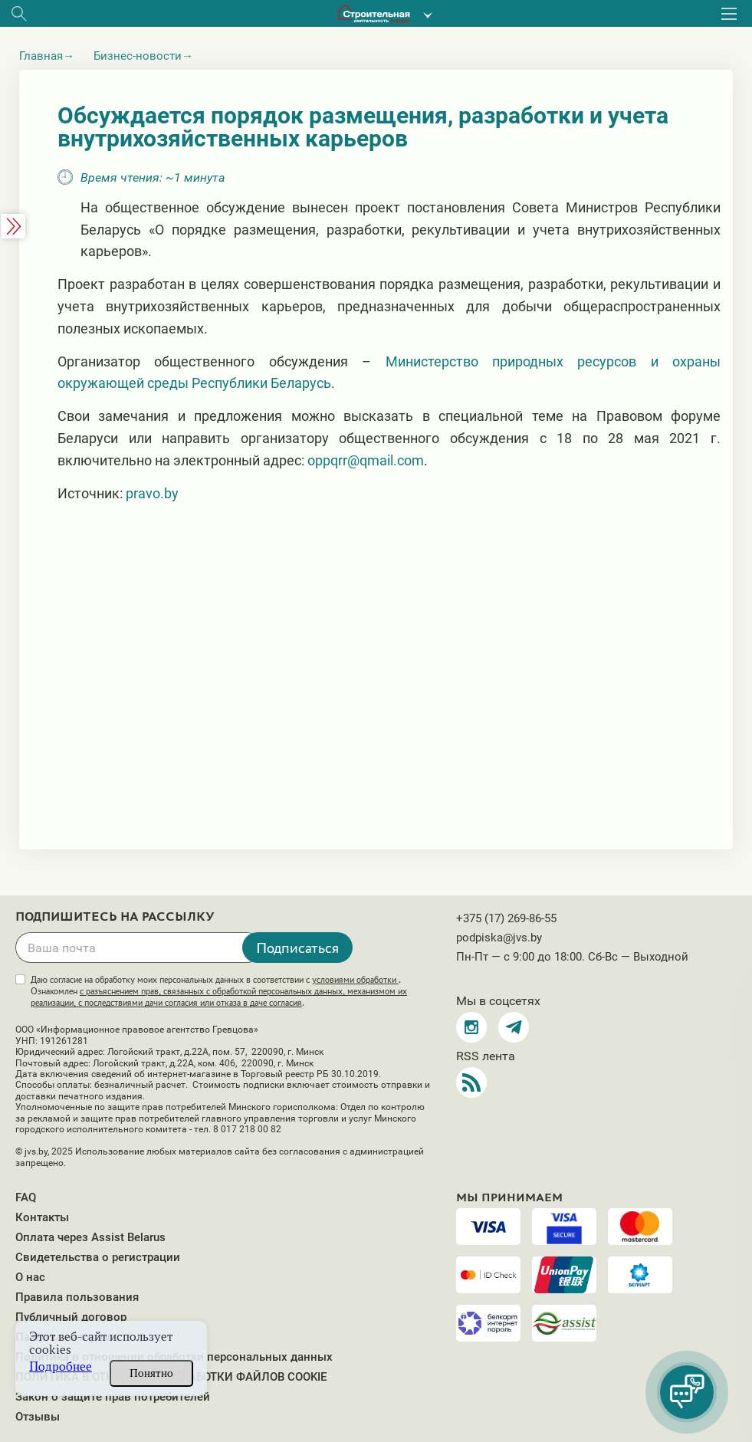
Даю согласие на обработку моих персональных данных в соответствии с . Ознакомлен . (219, 991)
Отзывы (37, 1417)
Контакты (42, 1217)
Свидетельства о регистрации (97, 1257)
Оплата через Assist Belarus (90, 1237)
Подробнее (60, 1366)
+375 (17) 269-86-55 (506, 918)
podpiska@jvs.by (499, 937)
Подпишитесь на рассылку (115, 917)
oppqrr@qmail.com (365, 460)
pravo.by (152, 493)
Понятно (151, 1373)
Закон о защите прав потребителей (112, 1397)
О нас (30, 1277)
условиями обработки (355, 979)
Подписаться (297, 947)
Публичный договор (70, 1317)
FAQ (25, 1197)
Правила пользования (77, 1297)
